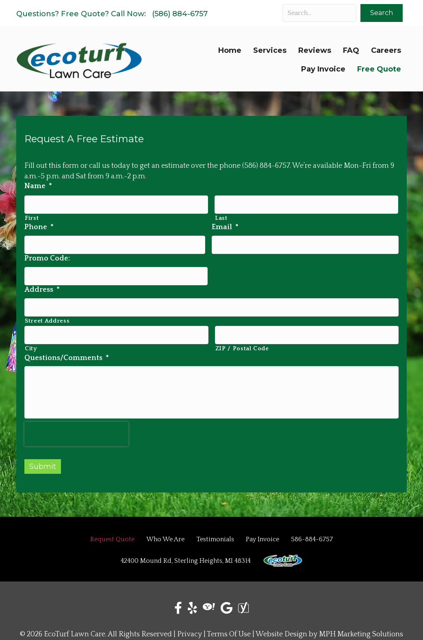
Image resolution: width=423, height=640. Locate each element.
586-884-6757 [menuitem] (312, 535)
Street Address (47, 308)
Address (42, 280)
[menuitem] (283, 557)
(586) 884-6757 (180, 13)
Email (225, 224)
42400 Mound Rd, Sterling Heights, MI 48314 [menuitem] (186, 557)
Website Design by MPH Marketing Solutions (329, 631)
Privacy (189, 631)
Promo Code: (47, 252)
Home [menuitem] (229, 50)
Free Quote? (85, 13)
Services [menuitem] (269, 50)
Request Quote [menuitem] (112, 535)
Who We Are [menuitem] (165, 535)
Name (38, 186)
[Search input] (319, 13)
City (31, 333)
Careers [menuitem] (386, 50)
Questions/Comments (66, 342)
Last (221, 215)
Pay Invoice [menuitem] (323, 69)
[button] (381, 13)
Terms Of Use (229, 631)
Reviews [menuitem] (314, 50)
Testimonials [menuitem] (215, 535)
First (32, 215)
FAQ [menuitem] (351, 50)
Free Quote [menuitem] (379, 69)
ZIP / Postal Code (242, 333)
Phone (39, 224)
